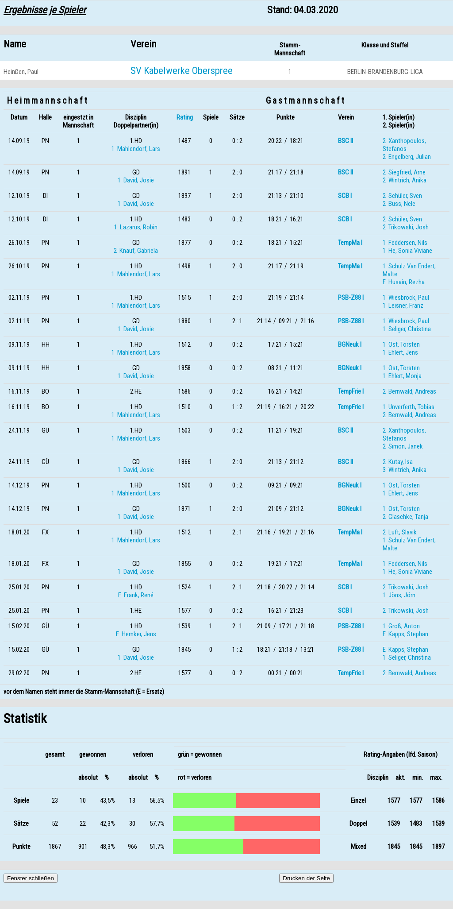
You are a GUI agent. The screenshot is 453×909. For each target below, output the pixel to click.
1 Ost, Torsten (401, 344)
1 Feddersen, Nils (405, 243)
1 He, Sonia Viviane (407, 251)
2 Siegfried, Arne (404, 172)
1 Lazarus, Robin (135, 227)
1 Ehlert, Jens (400, 352)
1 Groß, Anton (401, 626)
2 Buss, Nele (399, 204)
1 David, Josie (136, 180)
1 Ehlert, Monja (402, 376)
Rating (185, 117)
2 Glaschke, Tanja (405, 517)
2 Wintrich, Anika (404, 180)
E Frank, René (136, 595)
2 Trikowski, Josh (406, 227)
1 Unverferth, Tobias (408, 407)
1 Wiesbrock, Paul (406, 298)
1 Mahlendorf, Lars (135, 149)
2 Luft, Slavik (400, 532)
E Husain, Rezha (404, 282)
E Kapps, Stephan (405, 634)
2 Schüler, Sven (402, 196)
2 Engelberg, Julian (407, 157)
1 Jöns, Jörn (399, 595)
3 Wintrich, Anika (404, 470)
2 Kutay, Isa (398, 462)
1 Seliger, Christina (407, 329)
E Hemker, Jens (136, 634)
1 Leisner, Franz (403, 305)
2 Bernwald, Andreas (409, 391)
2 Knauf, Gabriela (136, 251)
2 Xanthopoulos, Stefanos (404, 145)
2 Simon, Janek (403, 446)
